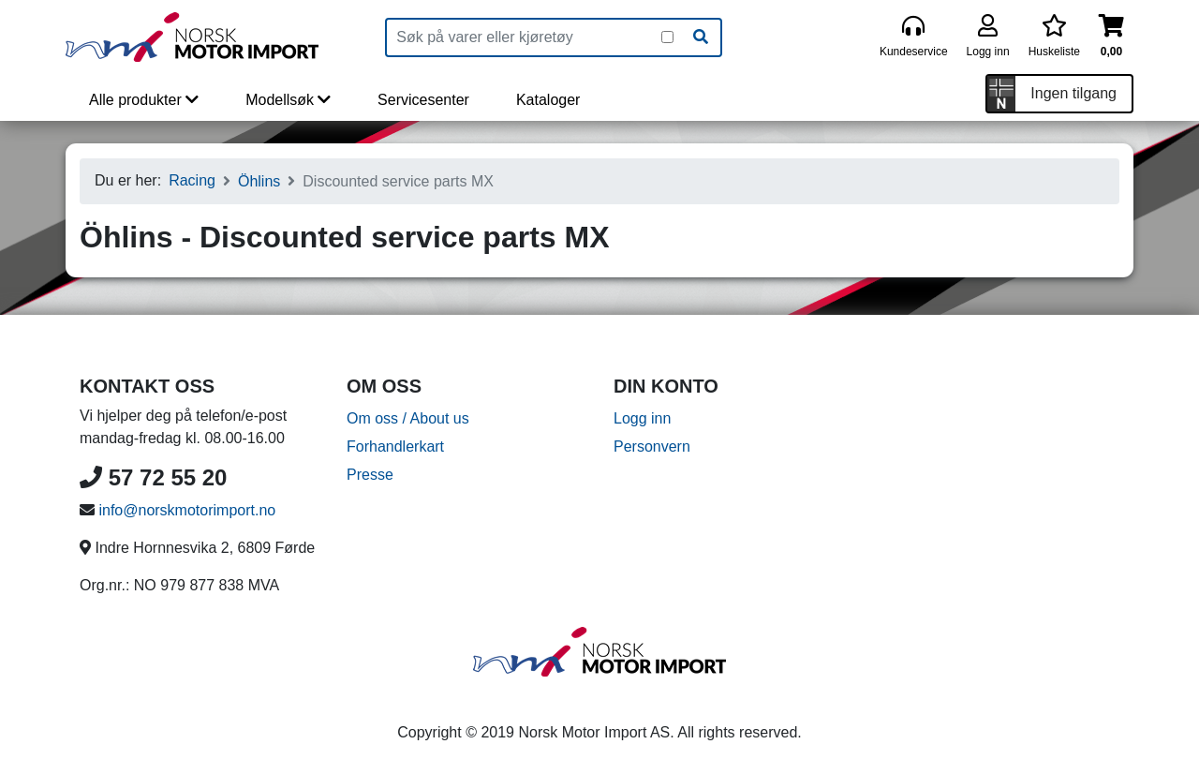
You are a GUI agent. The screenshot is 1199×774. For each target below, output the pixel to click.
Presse (370, 475)
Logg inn (642, 418)
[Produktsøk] (524, 37)
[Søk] (700, 37)
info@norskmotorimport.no (186, 510)
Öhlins (259, 181)
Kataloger (548, 100)
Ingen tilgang (1073, 93)
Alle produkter (144, 100)
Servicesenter (423, 100)
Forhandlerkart (395, 446)
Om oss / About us (408, 418)
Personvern (652, 446)
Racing (192, 180)
